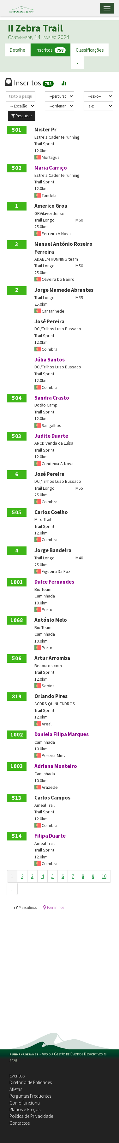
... (12, 889)
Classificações (90, 50)
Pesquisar (21, 115)
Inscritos (50, 50)
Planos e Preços (24, 1109)
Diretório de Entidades (30, 1082)
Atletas (15, 1089)
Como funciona (24, 1103)
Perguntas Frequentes (30, 1096)
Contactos (19, 1123)
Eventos (17, 1076)
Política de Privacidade (31, 1116)
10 (104, 876)
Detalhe (17, 50)
